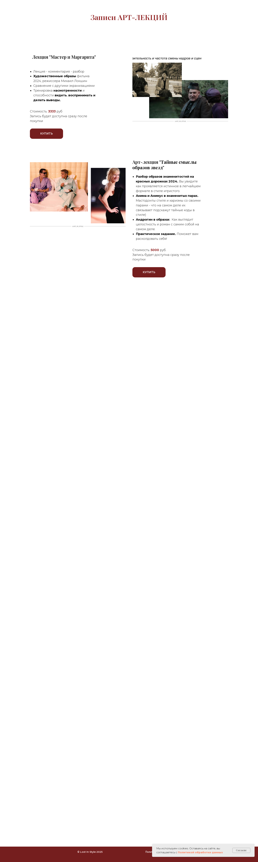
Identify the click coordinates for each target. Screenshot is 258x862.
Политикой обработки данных (200, 852)
